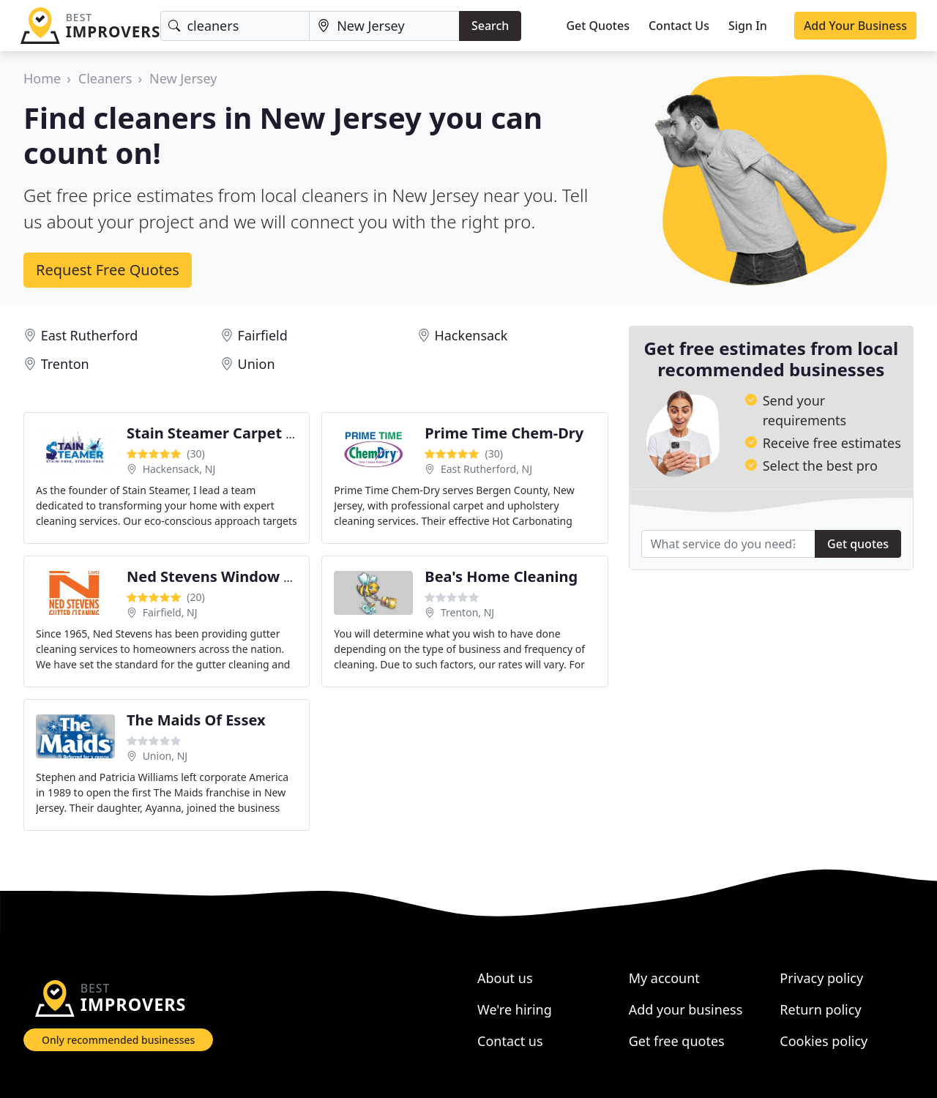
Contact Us (679, 26)
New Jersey (183, 78)
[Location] (384, 26)
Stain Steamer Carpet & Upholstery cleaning (287, 433)
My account (664, 978)
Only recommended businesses (118, 1040)
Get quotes (858, 544)
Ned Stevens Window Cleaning (237, 576)
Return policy (820, 1009)
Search (490, 26)
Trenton (65, 364)
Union (256, 364)
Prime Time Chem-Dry (504, 433)
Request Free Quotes (107, 270)
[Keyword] (235, 26)
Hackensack (470, 335)
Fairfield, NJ (170, 612)
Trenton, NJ (467, 612)
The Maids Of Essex (196, 720)
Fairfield (263, 335)
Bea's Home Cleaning (501, 576)
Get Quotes (598, 26)
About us (505, 978)
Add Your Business (855, 26)
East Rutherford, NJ (486, 469)
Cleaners (105, 78)
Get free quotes (677, 1041)
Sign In (747, 26)
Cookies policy (823, 1041)
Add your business (686, 1009)
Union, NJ (165, 756)
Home (42, 78)
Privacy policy (821, 978)
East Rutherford (89, 335)
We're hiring (514, 1009)
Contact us (510, 1041)
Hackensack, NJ (179, 469)
